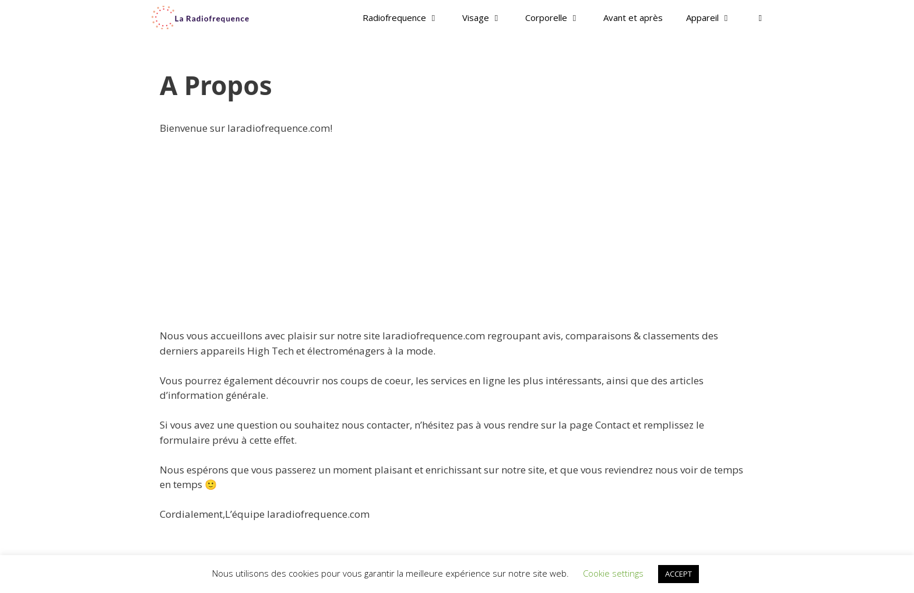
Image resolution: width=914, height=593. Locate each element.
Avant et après (633, 17)
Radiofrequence (407, 17)
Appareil (714, 17)
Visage (488, 17)
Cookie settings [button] (613, 573)
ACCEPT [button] (678, 574)
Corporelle (558, 17)
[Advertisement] (457, 232)
